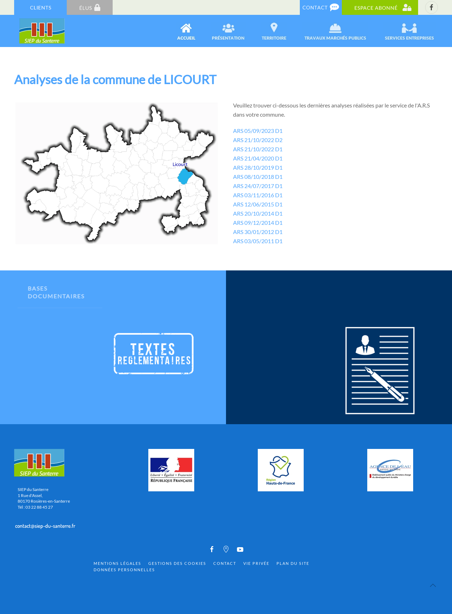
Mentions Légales (117, 563)
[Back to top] (433, 585)
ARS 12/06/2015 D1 (257, 204)
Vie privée (256, 563)
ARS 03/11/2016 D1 (257, 195)
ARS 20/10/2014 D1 (257, 213)
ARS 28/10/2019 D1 (257, 167)
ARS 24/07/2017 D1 (257, 185)
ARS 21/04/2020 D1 (257, 158)
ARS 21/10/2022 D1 (257, 149)
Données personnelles (124, 569)
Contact (224, 563)
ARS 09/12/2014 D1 (257, 222)
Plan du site (292, 563)
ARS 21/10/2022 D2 (257, 139)
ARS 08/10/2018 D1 (257, 176)
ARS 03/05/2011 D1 (257, 241)
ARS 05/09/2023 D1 (257, 130)
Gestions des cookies (177, 563)
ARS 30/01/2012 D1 (257, 231)
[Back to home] (42, 31)
